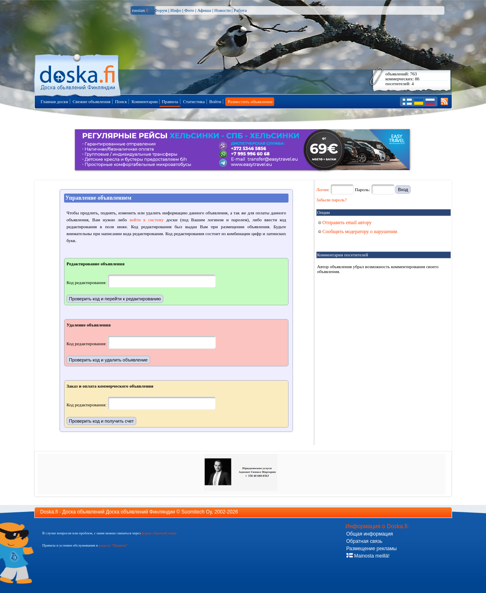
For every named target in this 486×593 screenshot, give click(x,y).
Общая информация (369, 534)
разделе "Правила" (113, 545)
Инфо (175, 10)
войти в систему (147, 219)
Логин (322, 189)
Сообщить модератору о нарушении (357, 231)
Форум (160, 10)
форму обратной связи (159, 533)
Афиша (204, 10)
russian (140, 10)
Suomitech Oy (197, 512)
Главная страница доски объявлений (78, 74)
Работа (240, 10)
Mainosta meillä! (368, 556)
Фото (189, 10)
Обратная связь (364, 541)
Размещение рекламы (371, 548)
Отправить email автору (345, 222)
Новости (222, 10)
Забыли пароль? (331, 199)
